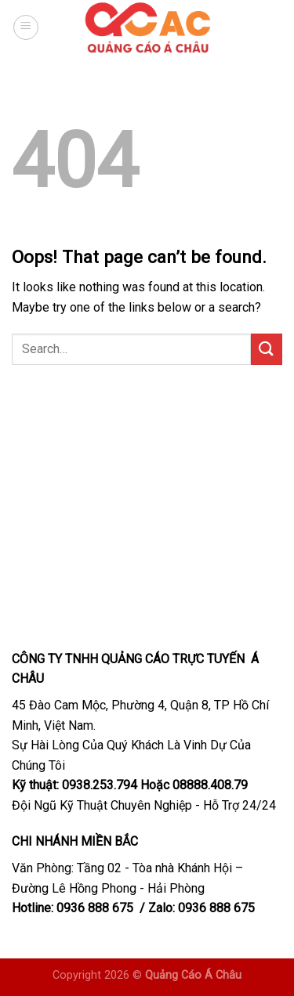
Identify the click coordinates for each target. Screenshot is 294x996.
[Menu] (25, 27)
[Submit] (266, 349)
